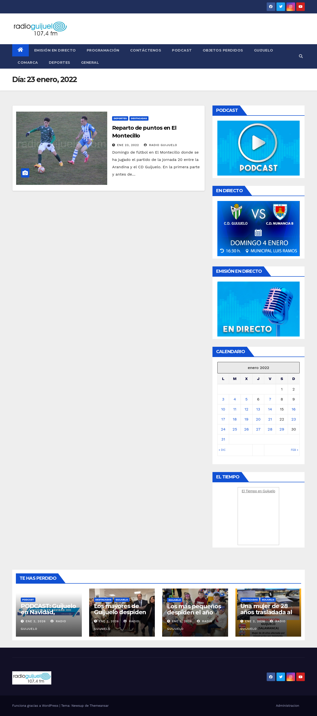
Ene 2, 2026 (36, 621)
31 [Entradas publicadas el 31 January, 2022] (223, 439)
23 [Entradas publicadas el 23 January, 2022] (293, 419)
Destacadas (139, 118)
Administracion (287, 705)
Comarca (28, 62)
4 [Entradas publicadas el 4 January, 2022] (235, 399)
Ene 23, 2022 (128, 145)
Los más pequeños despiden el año (194, 609)
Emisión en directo (55, 50)
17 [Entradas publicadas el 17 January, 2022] (223, 419)
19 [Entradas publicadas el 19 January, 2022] (246, 419)
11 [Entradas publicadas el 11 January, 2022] (234, 409)
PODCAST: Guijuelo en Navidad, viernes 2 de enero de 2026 (48, 615)
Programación (103, 50)
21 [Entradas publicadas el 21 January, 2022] (270, 419)
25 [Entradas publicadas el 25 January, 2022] (234, 429)
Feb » (294, 450)
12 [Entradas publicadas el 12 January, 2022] (246, 409)
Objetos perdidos (223, 50)
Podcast (182, 50)
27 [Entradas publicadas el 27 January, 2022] (258, 429)
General (90, 62)
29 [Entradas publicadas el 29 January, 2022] (281, 429)
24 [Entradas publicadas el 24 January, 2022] (223, 429)
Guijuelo (263, 50)
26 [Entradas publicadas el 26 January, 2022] (246, 429)
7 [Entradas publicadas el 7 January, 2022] (270, 399)
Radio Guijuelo (160, 145)
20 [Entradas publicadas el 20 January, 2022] (258, 419)
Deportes (59, 62)
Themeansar (99, 705)
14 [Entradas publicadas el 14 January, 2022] (270, 409)
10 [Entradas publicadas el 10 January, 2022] (223, 409)
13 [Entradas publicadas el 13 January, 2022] (258, 409)
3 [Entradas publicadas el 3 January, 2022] (223, 399)
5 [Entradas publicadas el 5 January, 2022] (246, 399)
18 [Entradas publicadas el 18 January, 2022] (235, 419)
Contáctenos (145, 50)
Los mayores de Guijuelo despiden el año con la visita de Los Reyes (120, 615)
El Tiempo (249, 491)
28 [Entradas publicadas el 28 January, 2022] (270, 429)
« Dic (222, 450)
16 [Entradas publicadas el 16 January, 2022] (294, 409)
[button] (301, 56)
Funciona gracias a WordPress (35, 705)
